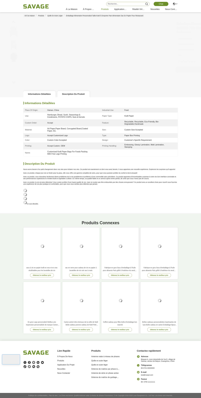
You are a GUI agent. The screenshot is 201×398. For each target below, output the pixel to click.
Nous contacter (63, 373)
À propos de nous (89, 9)
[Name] (146, 4)
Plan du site (53, 395)
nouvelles (155, 9)
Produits (41, 16)
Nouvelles (61, 369)
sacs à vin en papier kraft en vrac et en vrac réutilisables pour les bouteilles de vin (41, 269)
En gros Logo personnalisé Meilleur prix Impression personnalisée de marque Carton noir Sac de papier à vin (42, 323)
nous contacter (171, 9)
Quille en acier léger (55, 16)
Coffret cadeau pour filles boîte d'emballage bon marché (120, 323)
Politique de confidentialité (37, 395)
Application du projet (65, 365)
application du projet (120, 9)
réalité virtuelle (138, 9)
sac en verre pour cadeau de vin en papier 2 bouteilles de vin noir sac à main (81, 269)
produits (105, 9)
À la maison (71, 9)
